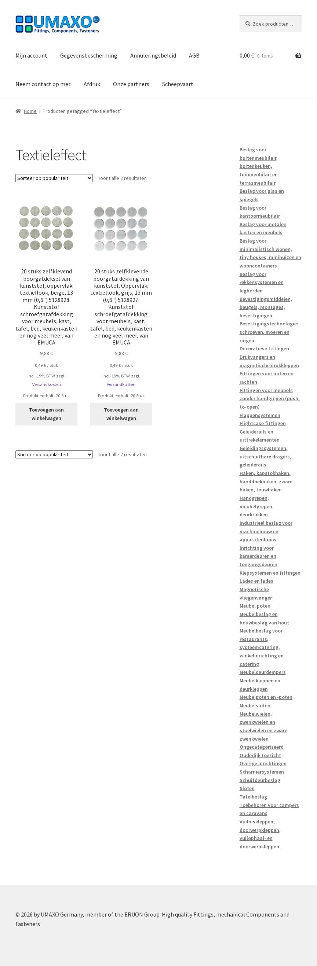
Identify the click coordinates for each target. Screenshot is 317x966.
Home (30, 111)
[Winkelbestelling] (54, 178)
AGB (194, 55)
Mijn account (31, 55)
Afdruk (92, 84)
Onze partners (131, 84)
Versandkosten (46, 384)
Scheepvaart (177, 84)
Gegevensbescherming (88, 55)
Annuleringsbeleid (153, 55)
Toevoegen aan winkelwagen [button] (46, 413)
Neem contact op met (43, 84)
